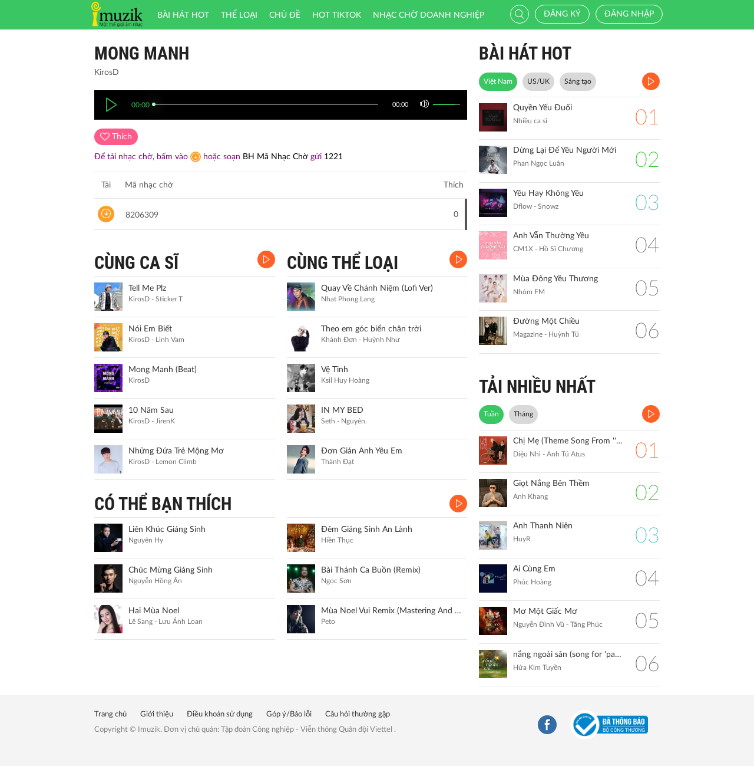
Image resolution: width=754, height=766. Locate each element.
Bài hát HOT (183, 15)
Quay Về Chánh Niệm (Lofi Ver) (377, 288)
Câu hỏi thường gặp (357, 714)
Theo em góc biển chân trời (371, 329)
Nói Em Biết (150, 329)
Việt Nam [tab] (498, 81)
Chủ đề (284, 15)
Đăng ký (562, 14)
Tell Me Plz (147, 288)
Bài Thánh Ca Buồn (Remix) (371, 570)
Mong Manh (141, 53)
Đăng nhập (629, 14)
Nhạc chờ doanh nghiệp (428, 15)
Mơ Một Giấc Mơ (545, 611)
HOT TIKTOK (336, 15)
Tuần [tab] (491, 413)
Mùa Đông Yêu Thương (555, 279)
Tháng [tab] (523, 413)
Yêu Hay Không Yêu (548, 193)
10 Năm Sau (151, 410)
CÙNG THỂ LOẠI (342, 262)
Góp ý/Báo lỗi (289, 714)
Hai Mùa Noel (153, 611)
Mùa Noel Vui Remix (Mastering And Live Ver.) (393, 611)
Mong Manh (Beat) (162, 370)
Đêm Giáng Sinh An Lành (366, 529)
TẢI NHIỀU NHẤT (537, 386)
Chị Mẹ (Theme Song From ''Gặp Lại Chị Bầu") (568, 441)
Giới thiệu (156, 714)
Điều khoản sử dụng (220, 714)
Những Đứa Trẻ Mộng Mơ (176, 451)
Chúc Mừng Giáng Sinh (170, 570)
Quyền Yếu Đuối (542, 108)
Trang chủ (110, 714)
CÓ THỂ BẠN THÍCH (163, 504)
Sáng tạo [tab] (577, 81)
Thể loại (239, 15)
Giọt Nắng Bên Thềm (551, 483)
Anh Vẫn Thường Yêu (551, 236)
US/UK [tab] (538, 81)
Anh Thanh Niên (543, 526)
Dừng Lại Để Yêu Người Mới (564, 150)
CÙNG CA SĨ (136, 262)
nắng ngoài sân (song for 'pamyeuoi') (568, 654)
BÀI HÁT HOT (525, 53)
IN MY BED (342, 410)
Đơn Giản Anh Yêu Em (361, 451)
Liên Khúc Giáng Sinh (167, 529)
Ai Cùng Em (534, 569)
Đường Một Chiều (546, 321)
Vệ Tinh (334, 370)
